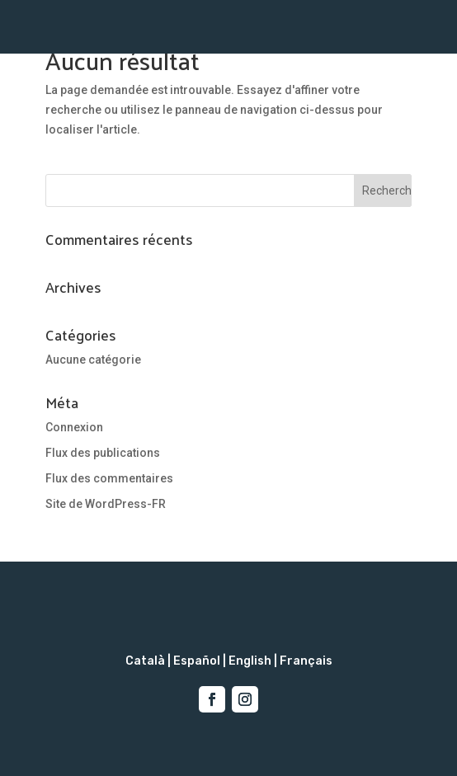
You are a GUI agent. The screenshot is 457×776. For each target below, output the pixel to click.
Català (145, 661)
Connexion (74, 427)
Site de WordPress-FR (105, 503)
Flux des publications (102, 452)
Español (196, 661)
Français (306, 661)
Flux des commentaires (109, 478)
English (249, 661)
